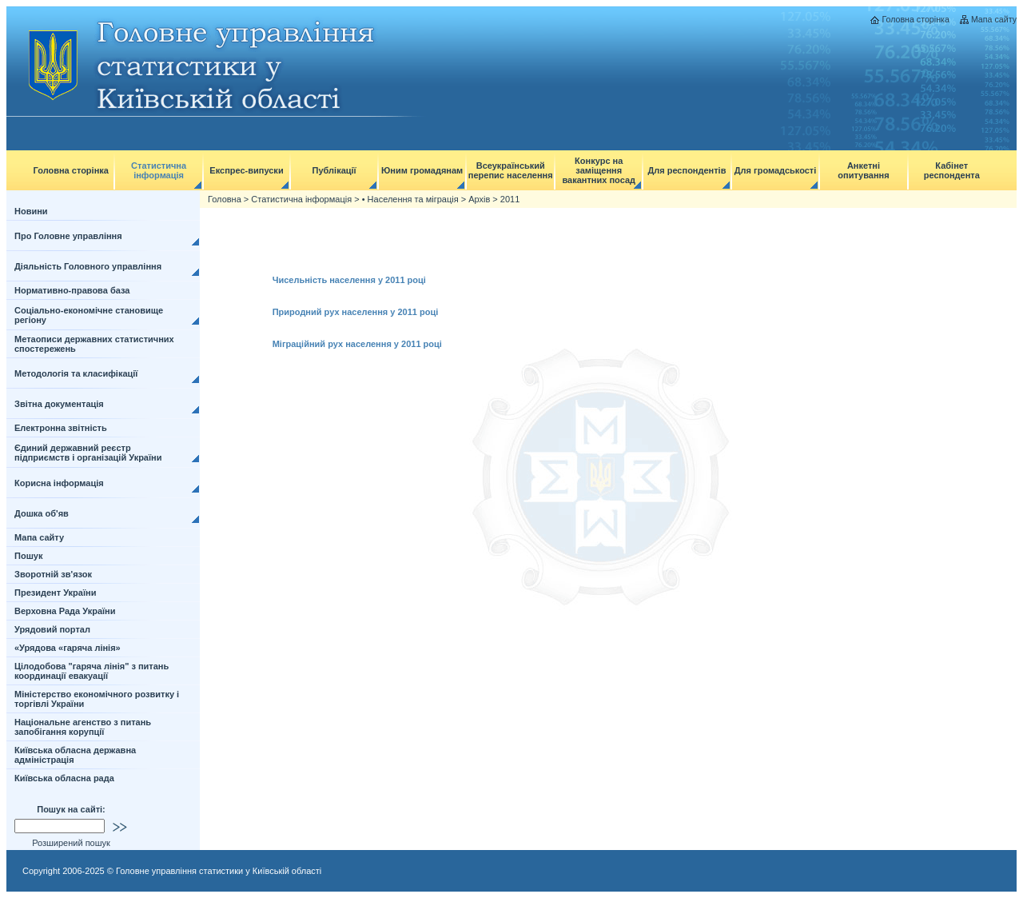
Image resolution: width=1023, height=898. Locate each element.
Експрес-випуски (246, 170)
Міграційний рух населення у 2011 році (357, 344)
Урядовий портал (52, 629)
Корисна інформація (59, 483)
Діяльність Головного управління (87, 266)
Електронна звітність (60, 428)
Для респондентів (686, 170)
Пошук (28, 556)
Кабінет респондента (952, 170)
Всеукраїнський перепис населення (510, 170)
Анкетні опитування (863, 170)
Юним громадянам (422, 170)
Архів (479, 199)
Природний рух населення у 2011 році (356, 312)
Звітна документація (59, 404)
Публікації (334, 170)
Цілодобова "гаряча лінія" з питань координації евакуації (91, 670)
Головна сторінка (915, 19)
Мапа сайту (994, 19)
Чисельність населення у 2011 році (349, 280)
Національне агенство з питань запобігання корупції (82, 726)
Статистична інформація (158, 170)
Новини (31, 211)
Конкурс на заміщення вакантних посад (598, 170)
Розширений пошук (71, 843)
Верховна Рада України (65, 611)
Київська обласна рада (64, 778)
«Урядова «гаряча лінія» (67, 648)
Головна (224, 199)
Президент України (55, 592)
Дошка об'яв (41, 513)
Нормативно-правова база (71, 290)
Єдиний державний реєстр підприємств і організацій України (88, 452)
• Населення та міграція (410, 199)
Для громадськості (775, 170)
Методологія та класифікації (75, 373)
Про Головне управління (68, 236)
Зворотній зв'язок (53, 574)
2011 (509, 199)
